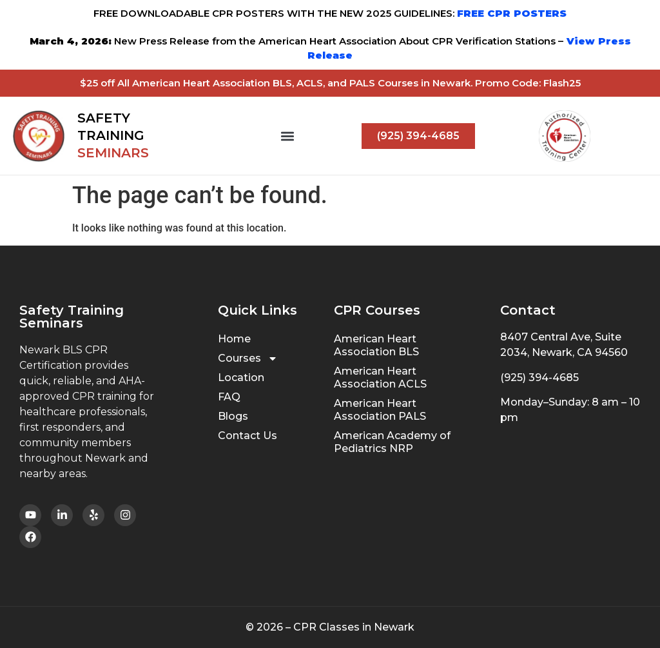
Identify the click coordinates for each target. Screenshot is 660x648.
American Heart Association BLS (376, 345)
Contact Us (247, 435)
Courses (248, 358)
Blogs (233, 416)
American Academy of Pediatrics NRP (392, 442)
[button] (287, 135)
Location (241, 377)
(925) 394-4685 (539, 377)
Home (234, 339)
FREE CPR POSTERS (512, 13)
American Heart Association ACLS (380, 377)
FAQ (229, 397)
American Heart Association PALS (380, 409)
